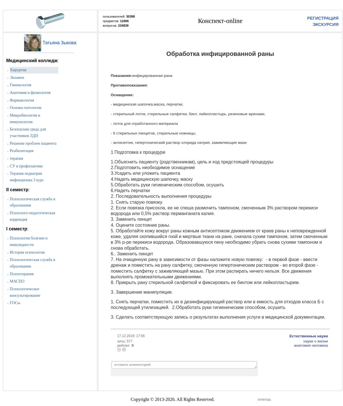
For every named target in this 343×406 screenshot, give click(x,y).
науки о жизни (315, 341)
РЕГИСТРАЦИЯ (322, 18)
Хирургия (18, 70)
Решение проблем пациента (33, 143)
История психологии (27, 252)
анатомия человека (311, 345)
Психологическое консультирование (25, 292)
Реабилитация (22, 151)
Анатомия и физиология (30, 93)
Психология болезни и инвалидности (29, 241)
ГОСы (15, 303)
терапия (16, 158)
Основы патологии (25, 108)
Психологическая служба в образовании (32, 202)
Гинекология (20, 85)
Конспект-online (220, 20)
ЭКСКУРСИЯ (325, 24)
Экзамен (17, 77)
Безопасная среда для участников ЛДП (28, 132)
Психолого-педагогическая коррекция (32, 216)
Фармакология (22, 100)
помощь (264, 399)
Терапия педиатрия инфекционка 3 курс (27, 176)
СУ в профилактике (26, 166)
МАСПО (17, 281)
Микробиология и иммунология (25, 118)
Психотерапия (22, 274)
